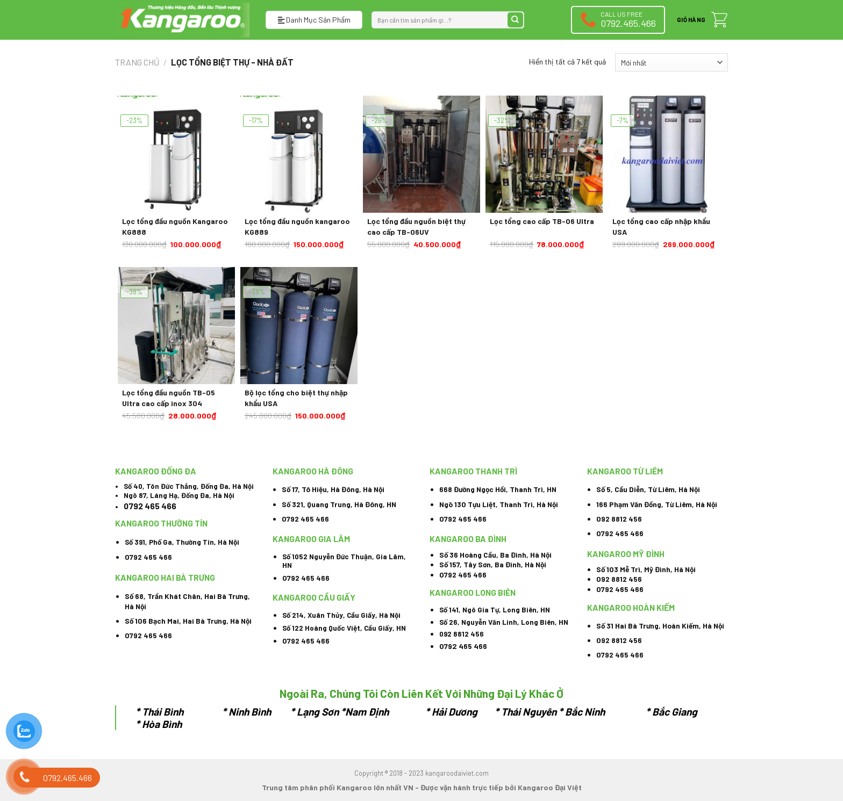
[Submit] (515, 20)
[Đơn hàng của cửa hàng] (671, 62)
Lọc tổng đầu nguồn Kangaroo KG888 (175, 226)
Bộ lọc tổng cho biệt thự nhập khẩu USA (296, 398)
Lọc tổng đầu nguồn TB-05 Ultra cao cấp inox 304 (168, 398)
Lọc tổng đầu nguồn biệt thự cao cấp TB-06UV (416, 226)
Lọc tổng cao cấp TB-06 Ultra (542, 221)
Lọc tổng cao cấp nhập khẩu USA (661, 226)
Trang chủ (137, 62)
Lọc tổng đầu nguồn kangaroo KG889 (297, 226)
